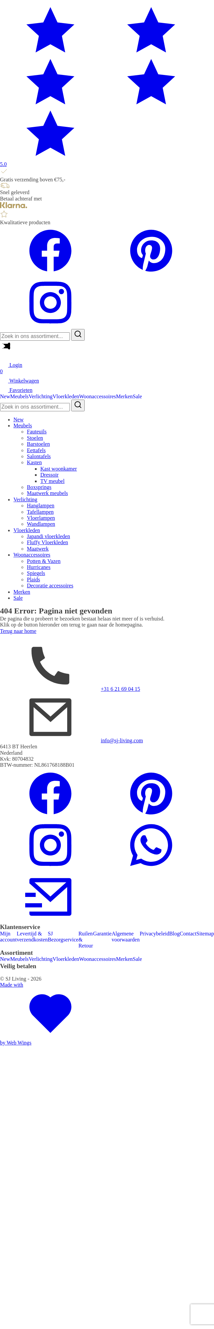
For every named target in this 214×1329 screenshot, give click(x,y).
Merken (124, 396)
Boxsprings (39, 487)
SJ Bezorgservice (63, 936)
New (5, 396)
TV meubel (52, 481)
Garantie (102, 933)
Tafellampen (40, 512)
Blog (174, 933)
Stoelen (35, 438)
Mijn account (8, 936)
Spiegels (36, 573)
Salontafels (39, 456)
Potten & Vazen (43, 561)
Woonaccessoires (97, 396)
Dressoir (49, 475)
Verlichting (40, 396)
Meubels (19, 396)
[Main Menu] (5, 349)
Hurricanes (38, 567)
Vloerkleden (65, 396)
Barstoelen (38, 444)
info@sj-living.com (122, 740)
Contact (188, 933)
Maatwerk (38, 549)
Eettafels (36, 450)
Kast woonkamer (58, 469)
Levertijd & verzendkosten (32, 936)
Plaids (33, 579)
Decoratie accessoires (50, 585)
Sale (137, 396)
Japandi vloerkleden (48, 536)
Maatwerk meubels (47, 493)
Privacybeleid (154, 933)
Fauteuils (37, 431)
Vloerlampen (41, 518)
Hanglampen (40, 505)
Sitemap (205, 933)
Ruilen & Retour (85, 940)
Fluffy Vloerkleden (47, 542)
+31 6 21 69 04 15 (120, 689)
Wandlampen (41, 524)
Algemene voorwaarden (126, 936)
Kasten (34, 462)
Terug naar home (18, 631)
